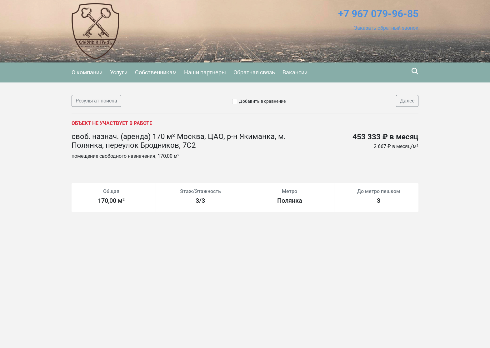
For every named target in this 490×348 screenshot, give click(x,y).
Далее (407, 101)
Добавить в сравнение (262, 101)
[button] (386, 28)
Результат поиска (96, 101)
